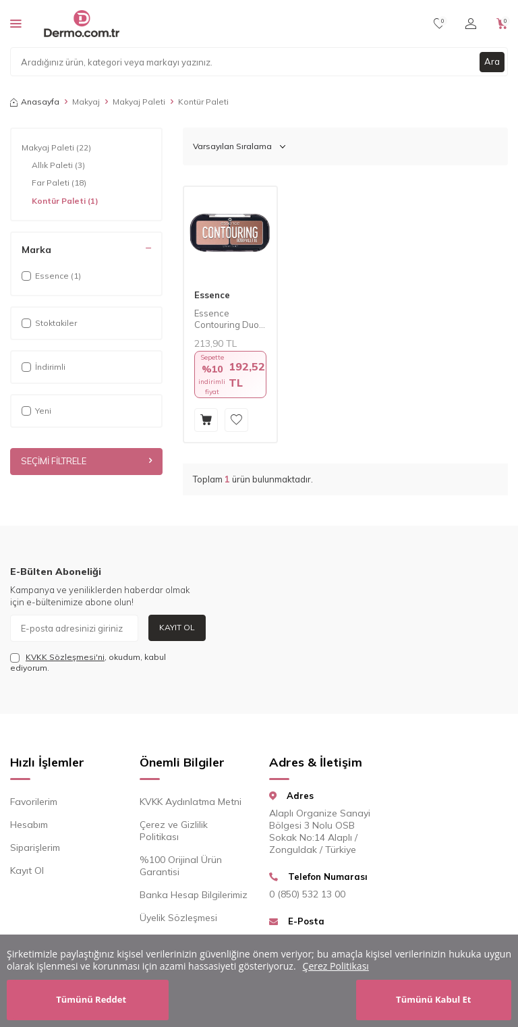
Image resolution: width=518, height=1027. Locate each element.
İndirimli (43, 367)
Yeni (36, 411)
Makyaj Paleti (139, 101)
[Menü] (16, 23)
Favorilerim (33, 802)
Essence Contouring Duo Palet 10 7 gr (226, 319)
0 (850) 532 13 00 (307, 894)
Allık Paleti (58, 165)
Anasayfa (34, 101)
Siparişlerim (35, 847)
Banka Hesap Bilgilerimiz (194, 895)
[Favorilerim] (439, 23)
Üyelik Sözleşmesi (178, 918)
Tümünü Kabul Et (433, 999)
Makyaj (86, 101)
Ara (492, 61)
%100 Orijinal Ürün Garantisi (181, 866)
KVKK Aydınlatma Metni (190, 802)
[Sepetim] (502, 23)
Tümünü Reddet (91, 999)
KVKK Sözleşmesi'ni (65, 657)
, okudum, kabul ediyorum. (88, 662)
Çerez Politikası (336, 966)
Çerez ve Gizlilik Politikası (174, 830)
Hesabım (29, 824)
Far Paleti (59, 182)
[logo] (81, 23)
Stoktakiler (49, 323)
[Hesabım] (470, 23)
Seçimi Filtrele (86, 461)
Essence (212, 294)
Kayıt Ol (177, 627)
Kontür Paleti (65, 201)
